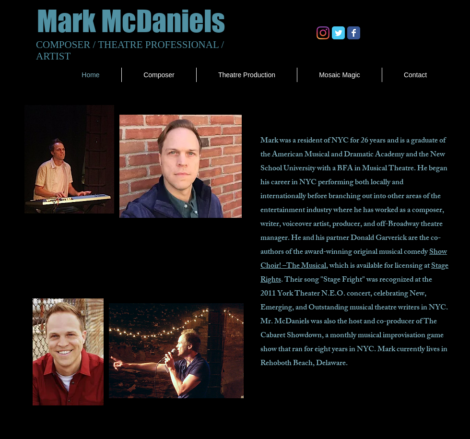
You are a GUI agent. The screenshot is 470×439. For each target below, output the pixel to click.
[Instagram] (323, 32)
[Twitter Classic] (338, 32)
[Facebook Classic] (353, 32)
